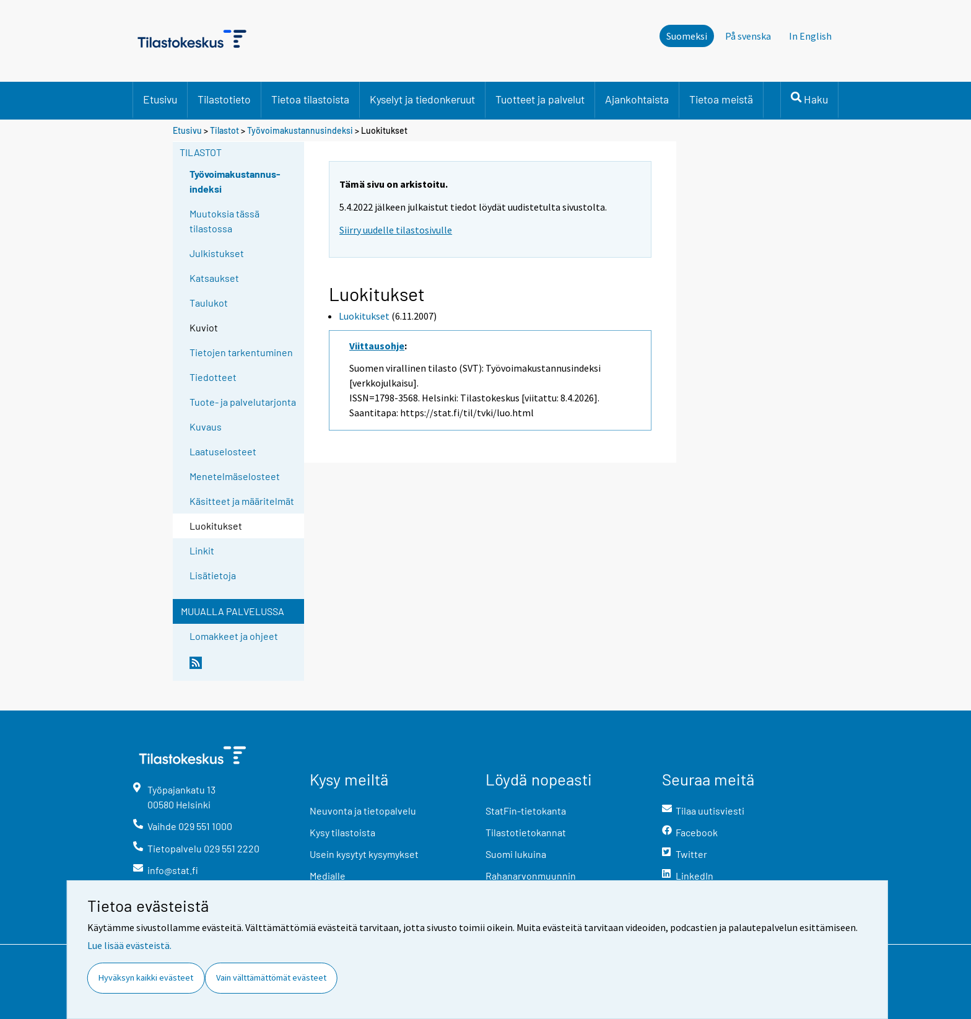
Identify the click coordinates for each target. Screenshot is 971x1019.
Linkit (201, 550)
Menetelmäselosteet (234, 476)
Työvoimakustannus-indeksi (235, 181)
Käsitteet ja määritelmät (241, 501)
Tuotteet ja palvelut (540, 99)
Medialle (328, 875)
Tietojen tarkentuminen (241, 352)
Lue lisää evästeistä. (129, 945)
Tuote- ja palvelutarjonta (242, 402)
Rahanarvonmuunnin (531, 875)
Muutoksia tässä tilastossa (224, 221)
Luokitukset (364, 316)
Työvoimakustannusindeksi (300, 130)
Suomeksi (686, 36)
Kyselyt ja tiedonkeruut (422, 99)
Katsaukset (214, 278)
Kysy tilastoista (342, 832)
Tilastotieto (224, 99)
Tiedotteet (213, 377)
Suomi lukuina (516, 854)
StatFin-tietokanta (526, 810)
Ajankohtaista (637, 99)
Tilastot (224, 130)
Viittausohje (376, 345)
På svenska (748, 36)
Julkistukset (216, 253)
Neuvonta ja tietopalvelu (363, 810)
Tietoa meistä (721, 99)
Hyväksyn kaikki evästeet (145, 977)
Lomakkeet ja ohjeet (233, 636)
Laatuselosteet (222, 451)
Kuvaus (205, 426)
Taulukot (208, 302)
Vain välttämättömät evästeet (271, 977)
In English (810, 36)
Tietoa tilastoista (310, 99)
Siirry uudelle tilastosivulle (395, 230)
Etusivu (160, 99)
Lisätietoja (212, 575)
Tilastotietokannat (526, 832)
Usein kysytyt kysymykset (364, 854)
